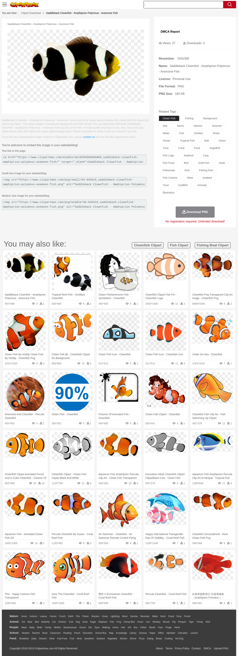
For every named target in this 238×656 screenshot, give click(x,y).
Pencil (77, 633)
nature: (14, 616)
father (143, 627)
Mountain (145, 616)
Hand (177, 627)
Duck (85, 622)
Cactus (53, 616)
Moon (125, 616)
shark (216, 133)
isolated (207, 177)
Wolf (208, 622)
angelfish (215, 148)
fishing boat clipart (213, 245)
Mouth (152, 627)
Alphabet (170, 633)
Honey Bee (129, 622)
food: (13, 638)
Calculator (183, 633)
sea (165, 125)
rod (187, 170)
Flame (85, 616)
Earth (70, 616)
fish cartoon (170, 177)
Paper (152, 633)
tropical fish (187, 140)
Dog (78, 622)
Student (25, 633)
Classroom (55, 633)
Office (161, 633)
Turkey (199, 622)
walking (106, 627)
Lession (194, 633)
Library (133, 633)
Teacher (36, 633)
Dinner (133, 638)
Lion (148, 622)
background (210, 118)
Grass (105, 616)
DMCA (207, 648)
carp (206, 155)
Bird (37, 622)
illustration (169, 192)
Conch (62, 616)
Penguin (182, 622)
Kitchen (123, 638)
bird (186, 162)
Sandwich (89, 638)
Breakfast (24, 638)
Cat (54, 622)
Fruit (72, 638)
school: (14, 632)
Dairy (34, 638)
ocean (166, 140)
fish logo (168, 155)
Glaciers (95, 616)
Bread (159, 638)
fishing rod (206, 170)
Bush (162, 616)
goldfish (183, 185)
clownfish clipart (147, 245)
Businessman (70, 627)
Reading (67, 633)
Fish (112, 622)
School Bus (101, 633)
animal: (14, 621)
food (197, 148)
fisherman (169, 170)
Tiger (191, 622)
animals (202, 185)
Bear (30, 622)
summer (217, 125)
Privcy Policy (182, 648)
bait (206, 140)
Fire (78, 616)
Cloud (171, 616)
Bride (39, 627)
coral (181, 148)
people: (14, 627)
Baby (32, 627)
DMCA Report (170, 31)
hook (222, 162)
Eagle (93, 622)
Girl (129, 627)
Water (155, 616)
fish (181, 133)
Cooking (168, 638)
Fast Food (62, 638)
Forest (187, 616)
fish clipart (179, 245)
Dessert (43, 638)
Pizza (141, 638)
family (48, 627)
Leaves (43, 616)
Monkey (156, 622)
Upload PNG (221, 648)
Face (160, 627)
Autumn (33, 616)
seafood (188, 155)
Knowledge (121, 633)
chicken (198, 133)
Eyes (97, 627)
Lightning (115, 616)
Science (143, 633)
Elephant (103, 622)
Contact (196, 648)
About (159, 648)
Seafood (100, 638)
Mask (24, 627)
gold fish (203, 162)
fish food (168, 162)
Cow (71, 622)
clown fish (169, 118)
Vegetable (112, 638)
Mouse (166, 622)
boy (136, 627)
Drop (179, 616)
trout (166, 185)
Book (44, 633)
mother (57, 627)
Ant (23, 622)
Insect (140, 622)
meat (190, 177)
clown (222, 140)
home (116, 627)
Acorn (24, 616)
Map (111, 633)
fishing (189, 118)
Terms (169, 648)
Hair (123, 627)
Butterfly (45, 622)
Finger (168, 627)
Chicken (62, 622)
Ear (90, 627)
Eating (150, 638)
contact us (89, 136)
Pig (173, 622)
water (166, 133)
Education (88, 633)
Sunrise (134, 616)
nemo (180, 125)
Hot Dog (179, 638)
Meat (79, 638)
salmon (197, 125)
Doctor (82, 627)
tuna (165, 148)
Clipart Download (31, 13)
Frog (118, 622)
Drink (52, 638)
